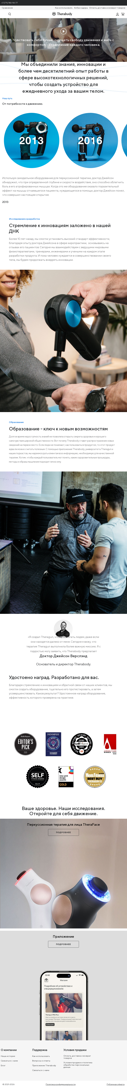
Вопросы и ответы (41, 1061)
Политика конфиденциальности (61, 1084)
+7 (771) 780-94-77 (9, 3)
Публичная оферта (115, 1084)
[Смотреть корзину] (123, 14)
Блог (3, 1065)
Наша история (8, 1056)
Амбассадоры (81, 8)
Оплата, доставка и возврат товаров (107, 8)
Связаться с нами (9, 1061)
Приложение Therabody (44, 1065)
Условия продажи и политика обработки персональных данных (78, 1064)
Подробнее (63, 832)
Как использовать (64, 8)
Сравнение (7, 8)
